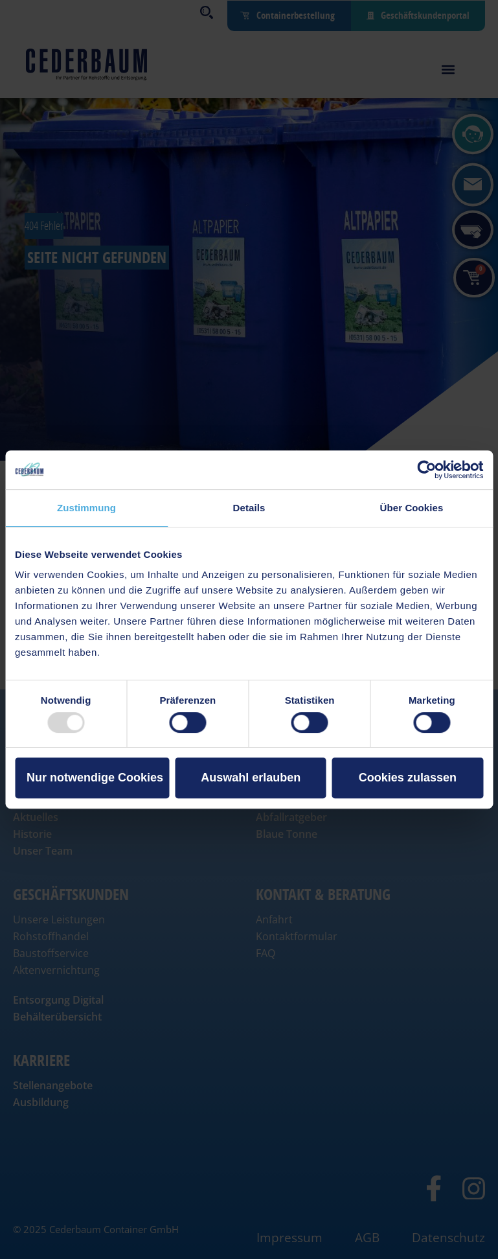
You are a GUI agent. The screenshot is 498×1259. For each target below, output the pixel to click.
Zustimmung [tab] (86, 507)
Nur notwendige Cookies (95, 777)
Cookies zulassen (408, 777)
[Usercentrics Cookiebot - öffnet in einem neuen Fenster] (426, 469)
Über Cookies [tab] (412, 507)
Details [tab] (249, 507)
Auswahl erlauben (250, 777)
